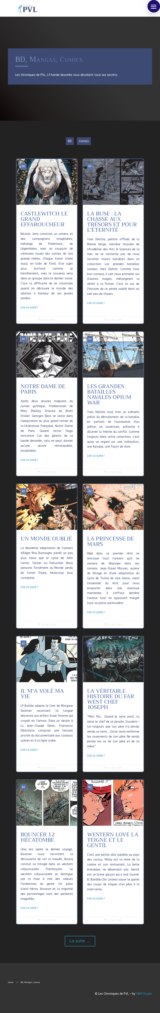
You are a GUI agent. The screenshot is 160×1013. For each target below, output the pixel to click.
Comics (84, 141)
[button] (154, 6)
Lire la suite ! (29, 307)
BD (70, 141)
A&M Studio (144, 993)
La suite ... (80, 941)
